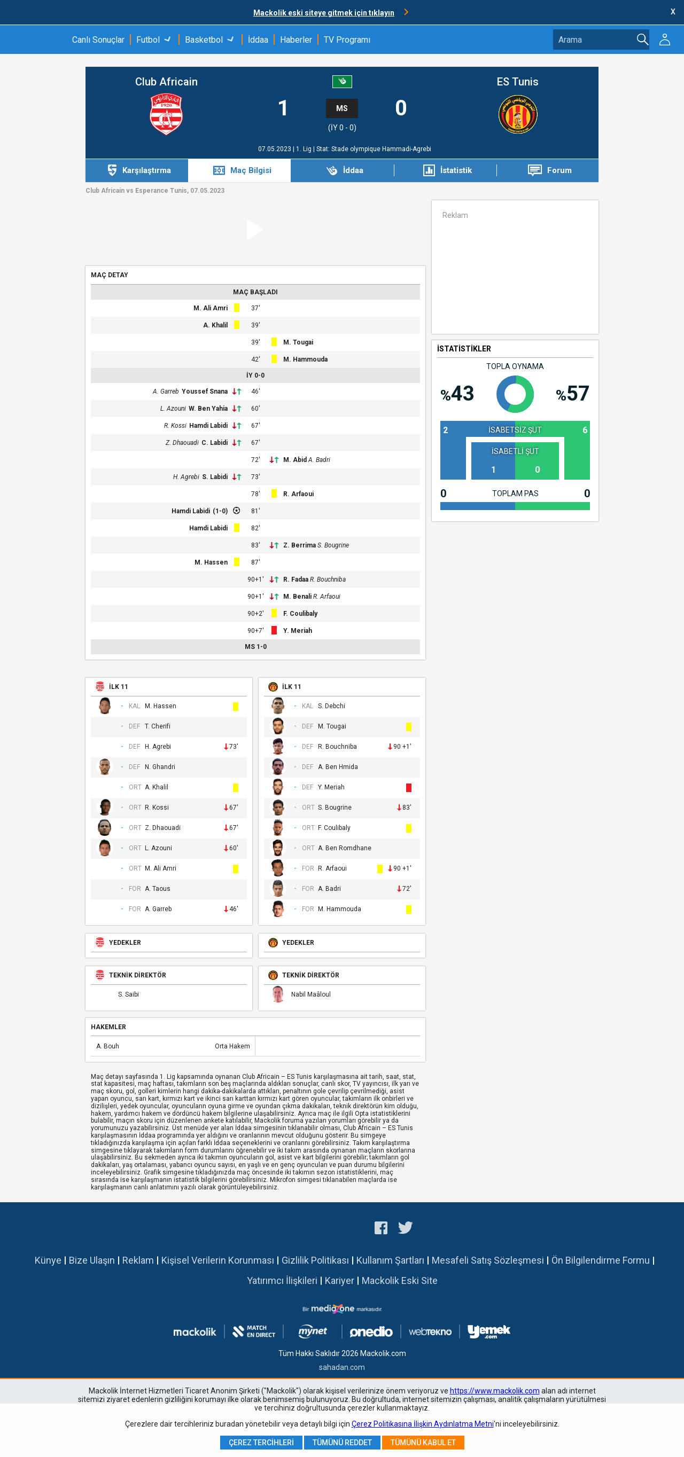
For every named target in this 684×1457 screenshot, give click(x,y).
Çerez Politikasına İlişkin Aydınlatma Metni (423, 1424)
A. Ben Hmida (338, 767)
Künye (48, 1260)
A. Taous (157, 889)
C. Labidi (214, 442)
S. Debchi (331, 706)
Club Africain (166, 82)
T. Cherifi (157, 726)
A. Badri (319, 460)
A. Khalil (215, 325)
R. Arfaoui (298, 494)
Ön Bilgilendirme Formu (600, 1260)
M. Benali (297, 596)
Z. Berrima (299, 545)
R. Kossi (175, 425)
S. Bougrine (333, 545)
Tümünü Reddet (342, 1442)
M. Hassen (211, 562)
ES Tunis (518, 82)
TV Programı (347, 40)
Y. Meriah (297, 630)
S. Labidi (215, 477)
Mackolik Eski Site (400, 1280)
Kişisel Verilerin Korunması (217, 1260)
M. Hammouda (305, 359)
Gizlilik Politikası (315, 1260)
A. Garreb (166, 391)
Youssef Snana (205, 391)
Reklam (138, 1260)
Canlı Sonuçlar (98, 40)
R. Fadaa (295, 579)
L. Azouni (173, 408)
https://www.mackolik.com (495, 1390)
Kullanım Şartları (390, 1260)
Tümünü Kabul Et (423, 1442)
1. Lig (304, 149)
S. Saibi (128, 994)
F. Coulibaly (300, 613)
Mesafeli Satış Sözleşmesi (488, 1260)
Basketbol (204, 40)
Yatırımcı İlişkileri (282, 1280)
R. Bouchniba (328, 579)
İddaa (258, 40)
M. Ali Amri (210, 308)
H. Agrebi (186, 477)
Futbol (148, 40)
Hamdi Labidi (208, 425)
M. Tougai (298, 342)
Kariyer (339, 1280)
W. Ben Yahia (208, 408)
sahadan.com (342, 1367)
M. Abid (295, 460)
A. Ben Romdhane (344, 848)
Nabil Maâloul (311, 994)
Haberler (296, 40)
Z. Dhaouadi (182, 442)
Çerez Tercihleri (261, 1442)
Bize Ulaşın (92, 1260)
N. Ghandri (160, 767)
